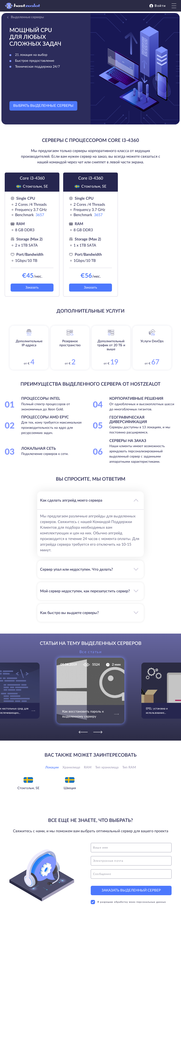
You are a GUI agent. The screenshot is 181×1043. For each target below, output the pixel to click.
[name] (131, 847)
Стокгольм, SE (28, 788)
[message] (131, 874)
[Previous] (83, 732)
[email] (131, 861)
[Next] (97, 732)
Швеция (70, 788)
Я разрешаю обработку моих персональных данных (128, 902)
